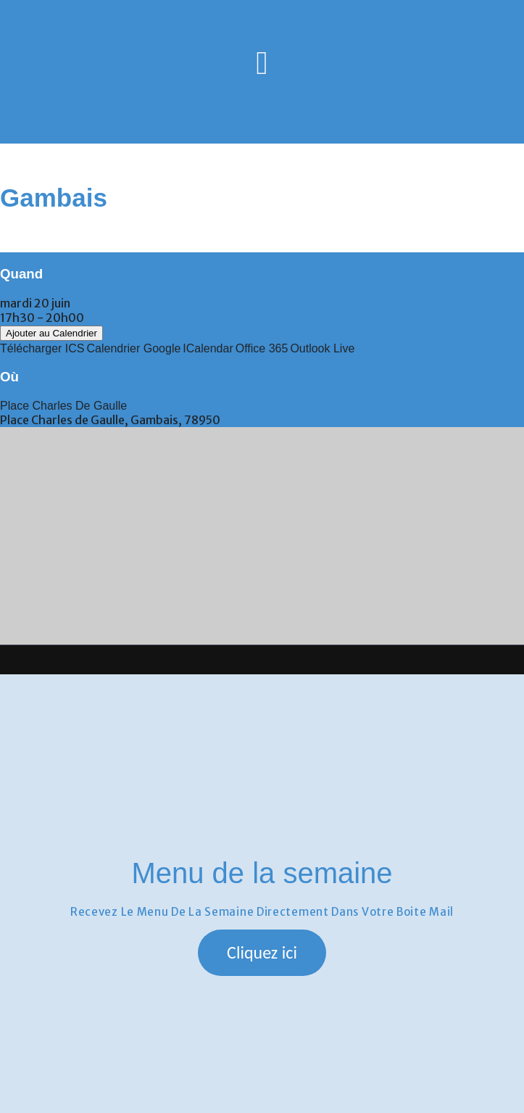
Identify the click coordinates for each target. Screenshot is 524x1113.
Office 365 (262, 348)
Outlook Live (322, 348)
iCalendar (208, 348)
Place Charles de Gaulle (63, 406)
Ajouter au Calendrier (51, 333)
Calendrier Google (134, 348)
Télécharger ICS (42, 348)
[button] (262, 953)
